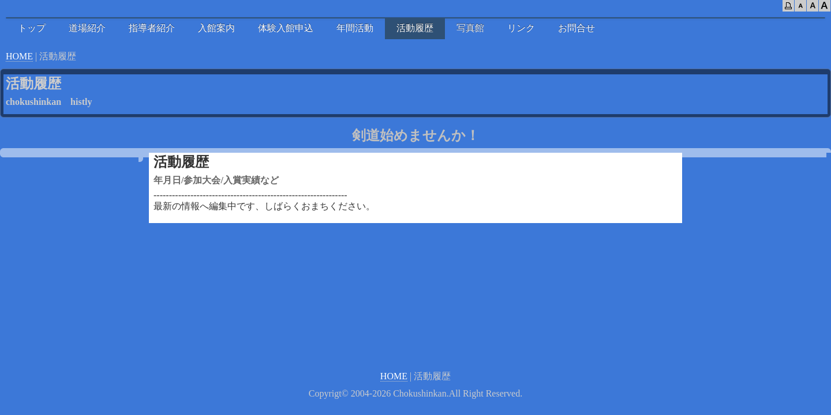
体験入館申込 (285, 28)
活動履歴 (414, 28)
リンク (521, 28)
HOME (19, 56)
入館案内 (216, 28)
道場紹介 (87, 28)
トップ (32, 28)
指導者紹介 (152, 28)
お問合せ (576, 28)
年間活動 (354, 28)
